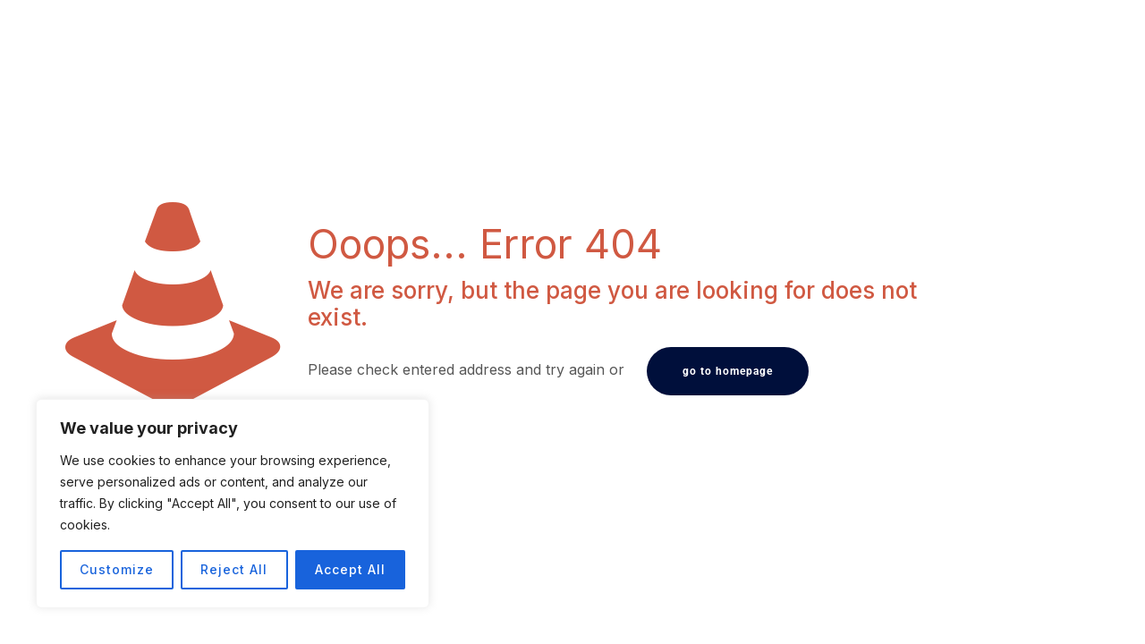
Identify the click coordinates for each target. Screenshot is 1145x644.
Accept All (350, 569)
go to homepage (728, 371)
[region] (232, 503)
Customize (117, 569)
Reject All (233, 569)
